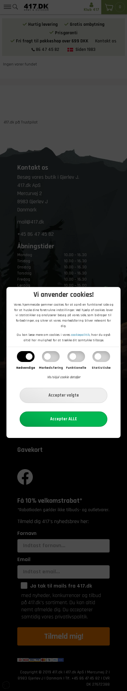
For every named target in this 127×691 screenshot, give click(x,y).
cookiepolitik (80, 334)
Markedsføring (51, 367)
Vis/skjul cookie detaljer (63, 377)
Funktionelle (76, 367)
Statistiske (101, 367)
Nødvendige (25, 367)
